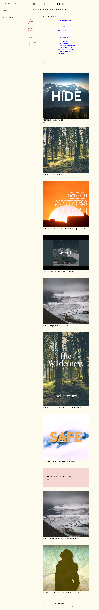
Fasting (30, 28)
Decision (30, 25)
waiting (30, 44)
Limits (29, 33)
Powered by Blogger (59, 603)
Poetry (35, 9)
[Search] (88, 4)
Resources (47, 9)
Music (39, 9)
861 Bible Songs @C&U (62, 9)
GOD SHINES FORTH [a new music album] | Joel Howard (65, 229)
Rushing (30, 40)
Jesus (29, 32)
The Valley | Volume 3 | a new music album (60, 538)
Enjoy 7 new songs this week (59, 477)
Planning (30, 37)
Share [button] (29, 16)
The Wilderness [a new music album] (58, 174)
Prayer (29, 39)
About (53, 9)
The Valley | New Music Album (55, 326)
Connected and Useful (48, 4)
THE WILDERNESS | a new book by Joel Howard (62, 407)
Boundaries (30, 21)
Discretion (30, 26)
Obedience (30, 35)
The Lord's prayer (32, 42)
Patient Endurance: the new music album (61, 593)
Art (43, 9)
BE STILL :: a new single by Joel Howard (59, 271)
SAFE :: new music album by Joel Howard (59, 461)
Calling (29, 23)
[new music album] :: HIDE (53, 120)
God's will (30, 30)
